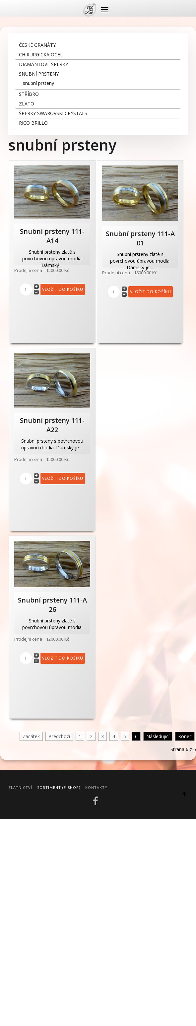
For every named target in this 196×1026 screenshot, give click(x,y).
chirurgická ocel (41, 54)
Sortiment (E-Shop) (58, 787)
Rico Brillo (33, 123)
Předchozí (59, 736)
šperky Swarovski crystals (53, 113)
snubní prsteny (39, 74)
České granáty (37, 45)
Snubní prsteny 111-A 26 (52, 605)
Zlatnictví (20, 787)
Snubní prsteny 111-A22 (52, 425)
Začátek (31, 736)
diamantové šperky (43, 64)
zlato (26, 103)
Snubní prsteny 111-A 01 (140, 238)
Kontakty (96, 787)
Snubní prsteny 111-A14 (52, 236)
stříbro (29, 94)
